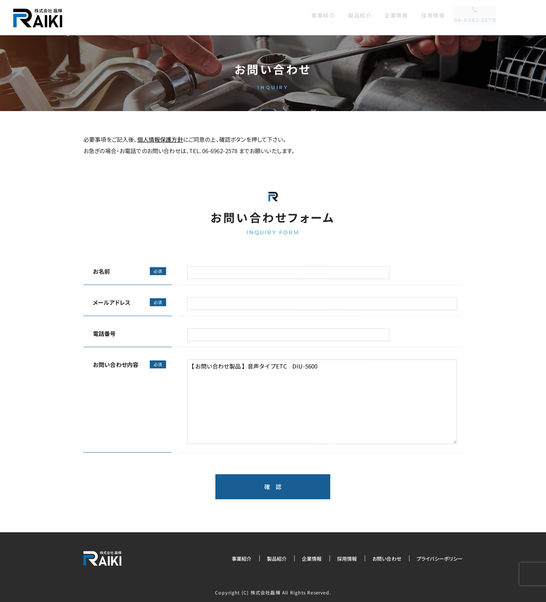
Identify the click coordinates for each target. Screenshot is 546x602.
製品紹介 (277, 558)
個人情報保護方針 (160, 139)
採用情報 (347, 558)
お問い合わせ (387, 558)
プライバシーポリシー (439, 558)
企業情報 (312, 558)
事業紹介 (242, 558)
